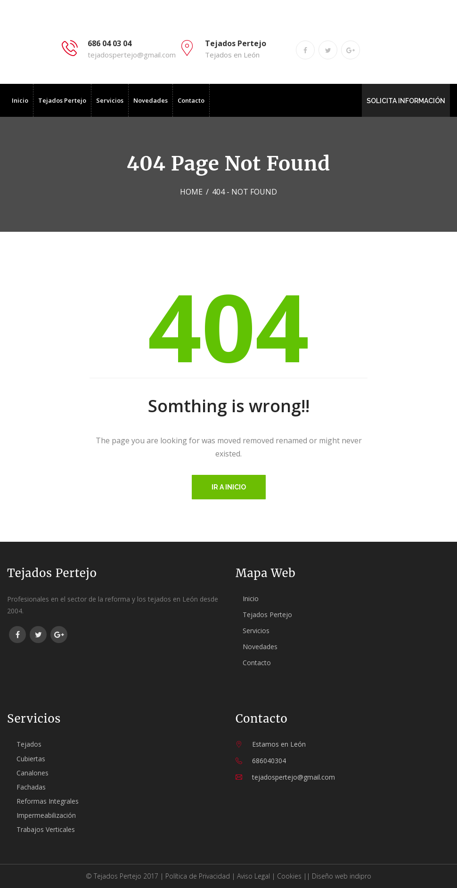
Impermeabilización (46, 815)
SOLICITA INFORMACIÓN (406, 101)
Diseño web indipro (341, 876)
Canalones (32, 772)
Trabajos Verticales (45, 829)
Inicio (20, 100)
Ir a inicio (229, 487)
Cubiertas (30, 758)
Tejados (28, 744)
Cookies (289, 876)
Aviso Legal (253, 876)
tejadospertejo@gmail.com (132, 54)
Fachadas (31, 786)
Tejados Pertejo (62, 100)
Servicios (109, 100)
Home (191, 192)
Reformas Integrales (47, 801)
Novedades (150, 100)
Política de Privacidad (197, 876)
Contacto (191, 100)
